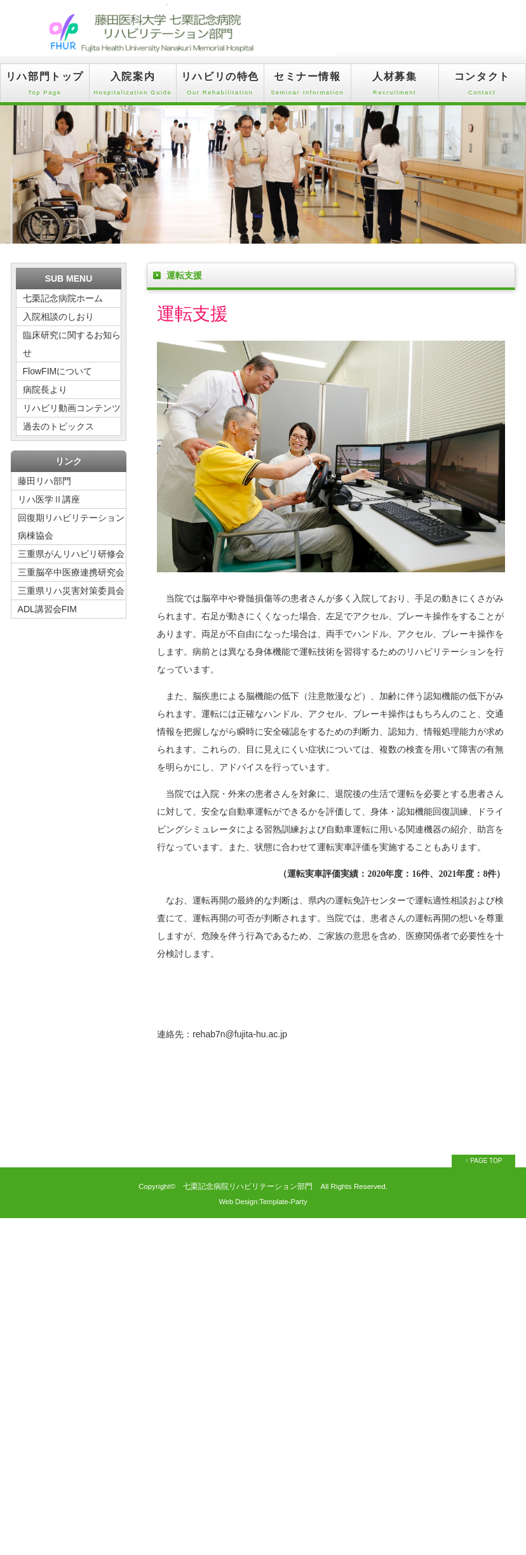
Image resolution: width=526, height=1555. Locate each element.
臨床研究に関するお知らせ (72, 344)
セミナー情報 (307, 86)
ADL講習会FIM (47, 609)
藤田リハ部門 (49, 481)
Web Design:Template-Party (263, 1201)
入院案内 (133, 86)
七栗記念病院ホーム (63, 298)
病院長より (45, 389)
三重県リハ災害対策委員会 (71, 591)
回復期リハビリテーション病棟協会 (71, 527)
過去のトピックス (58, 426)
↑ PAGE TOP (484, 1160)
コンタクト (482, 86)
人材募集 (394, 86)
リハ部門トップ (45, 86)
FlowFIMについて (58, 371)
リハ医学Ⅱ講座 (49, 499)
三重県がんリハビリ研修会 (71, 554)
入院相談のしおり (58, 317)
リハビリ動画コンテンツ (72, 408)
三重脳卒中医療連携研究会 (71, 572)
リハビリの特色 (220, 86)
